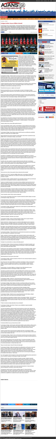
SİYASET (6, 21)
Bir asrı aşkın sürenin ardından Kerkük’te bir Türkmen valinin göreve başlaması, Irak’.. (6, 421)
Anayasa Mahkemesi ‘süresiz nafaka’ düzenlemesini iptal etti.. (18, 431)
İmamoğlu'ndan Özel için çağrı (44, 68)
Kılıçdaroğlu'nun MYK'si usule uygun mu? (29, 431)
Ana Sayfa (38, 0)
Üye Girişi (45, 0)
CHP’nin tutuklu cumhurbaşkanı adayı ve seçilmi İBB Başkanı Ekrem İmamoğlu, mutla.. (49, 46)
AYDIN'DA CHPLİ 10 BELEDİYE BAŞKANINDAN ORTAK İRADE (44, 63)
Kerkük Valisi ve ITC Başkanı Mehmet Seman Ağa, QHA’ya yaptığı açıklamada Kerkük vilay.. (18, 421)
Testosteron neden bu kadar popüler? (48, 24)
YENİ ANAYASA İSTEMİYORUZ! (47, 35)
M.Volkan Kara (44, 28)
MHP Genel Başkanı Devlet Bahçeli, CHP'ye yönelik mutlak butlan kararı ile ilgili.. (49, 77)
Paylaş (3, 53)
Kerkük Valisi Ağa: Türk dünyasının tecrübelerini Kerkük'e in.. (17, 419)
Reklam (51, 0)
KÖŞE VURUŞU (45, 34)
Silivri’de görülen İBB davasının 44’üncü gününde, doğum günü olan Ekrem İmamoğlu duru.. (6, 433)
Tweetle (11, 53)
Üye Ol (42, 0)
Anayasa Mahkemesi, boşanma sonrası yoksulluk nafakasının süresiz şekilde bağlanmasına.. (18, 433)
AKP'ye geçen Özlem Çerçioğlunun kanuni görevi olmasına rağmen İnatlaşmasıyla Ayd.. (49, 65)
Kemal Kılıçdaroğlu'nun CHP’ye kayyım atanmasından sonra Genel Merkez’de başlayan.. (49, 59)
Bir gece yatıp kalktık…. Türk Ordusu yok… (48, 31)
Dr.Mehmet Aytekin (45, 23)
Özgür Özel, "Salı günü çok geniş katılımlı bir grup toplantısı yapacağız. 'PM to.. (49, 52)
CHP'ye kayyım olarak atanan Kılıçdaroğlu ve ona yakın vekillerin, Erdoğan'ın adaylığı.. (30, 421)
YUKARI (50, 437)
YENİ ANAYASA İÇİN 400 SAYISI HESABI (29, 418)
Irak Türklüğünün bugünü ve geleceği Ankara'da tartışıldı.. (6, 418)
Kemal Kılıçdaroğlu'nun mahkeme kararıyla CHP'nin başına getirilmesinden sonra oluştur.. (30, 433)
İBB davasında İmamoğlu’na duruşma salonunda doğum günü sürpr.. (6, 431)
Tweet (10, 32)
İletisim (54, 0)
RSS (48, 0)
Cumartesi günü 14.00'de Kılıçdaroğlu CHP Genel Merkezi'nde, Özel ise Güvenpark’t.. (49, 71)
